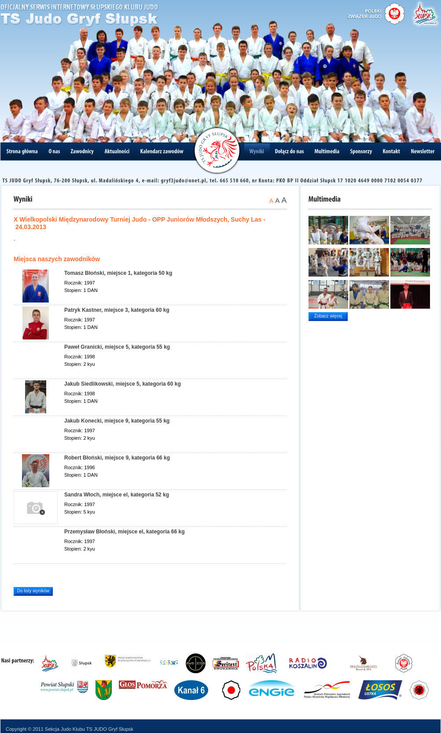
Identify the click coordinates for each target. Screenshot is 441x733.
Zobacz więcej (328, 316)
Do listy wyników (33, 590)
